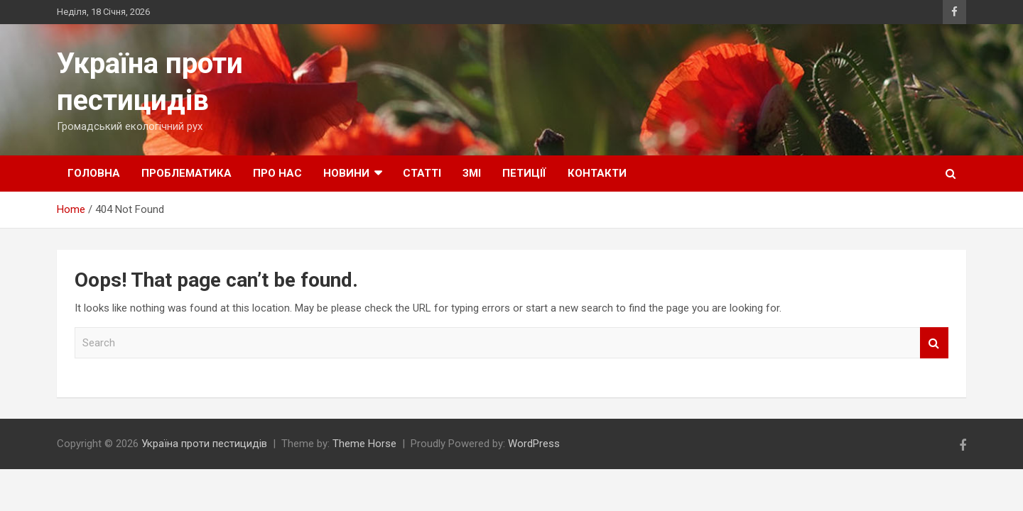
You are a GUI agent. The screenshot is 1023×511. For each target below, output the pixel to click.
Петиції (524, 173)
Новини (346, 173)
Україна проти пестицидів (204, 443)
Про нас (277, 173)
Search (934, 343)
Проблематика (186, 173)
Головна (93, 173)
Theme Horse (364, 443)
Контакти (597, 173)
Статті (422, 173)
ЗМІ (471, 173)
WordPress (534, 443)
